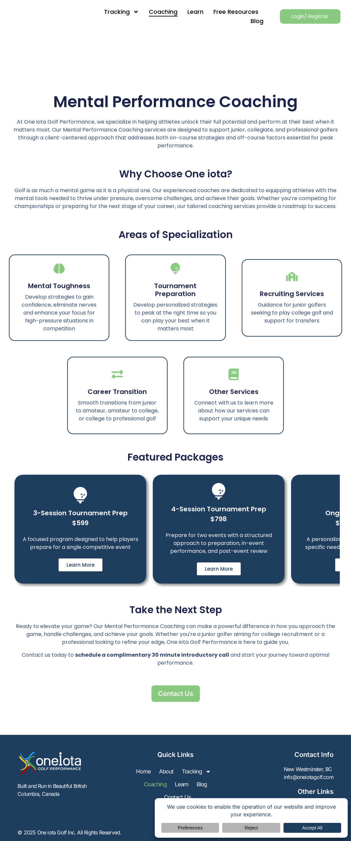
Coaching (155, 12)
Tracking (113, 11)
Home (162, 772)
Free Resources (228, 12)
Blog (249, 21)
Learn (188, 12)
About (185, 772)
